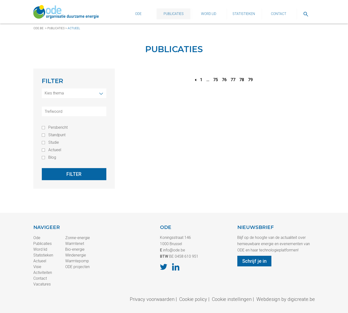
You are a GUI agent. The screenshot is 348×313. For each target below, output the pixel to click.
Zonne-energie (77, 237)
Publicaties (174, 14)
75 (215, 79)
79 (250, 79)
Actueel (74, 28)
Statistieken (243, 14)
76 (224, 79)
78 (241, 79)
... (207, 79)
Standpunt (56, 135)
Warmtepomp (77, 261)
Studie (53, 142)
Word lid (208, 14)
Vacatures (42, 284)
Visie (37, 266)
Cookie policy (193, 299)
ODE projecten (77, 266)
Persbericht (58, 127)
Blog (52, 157)
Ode (138, 14)
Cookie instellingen (232, 299)
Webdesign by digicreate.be (285, 299)
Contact (278, 14)
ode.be (38, 28)
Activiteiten (42, 272)
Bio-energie (75, 249)
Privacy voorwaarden (152, 299)
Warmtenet (74, 243)
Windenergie (75, 255)
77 (233, 79)
